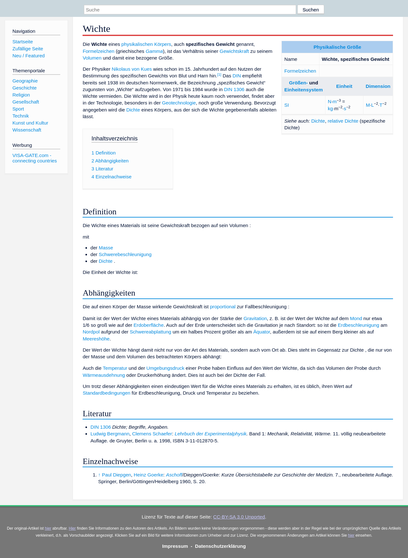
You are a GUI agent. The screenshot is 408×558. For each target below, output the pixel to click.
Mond (356, 318)
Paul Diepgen (116, 474)
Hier (72, 528)
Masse (106, 247)
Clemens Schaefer (152, 433)
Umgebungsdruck (165, 368)
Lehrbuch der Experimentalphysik (210, 433)
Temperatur (115, 368)
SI (286, 105)
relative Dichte (343, 121)
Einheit (344, 86)
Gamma (154, 51)
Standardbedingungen (106, 393)
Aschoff (174, 474)
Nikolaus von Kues (132, 69)
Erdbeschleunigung (358, 325)
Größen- (298, 82)
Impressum (175, 546)
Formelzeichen (300, 71)
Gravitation (255, 318)
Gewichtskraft (234, 51)
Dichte (318, 121)
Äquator (261, 331)
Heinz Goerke (148, 474)
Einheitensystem (303, 89)
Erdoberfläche (149, 325)
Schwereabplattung (150, 331)
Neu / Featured (28, 55)
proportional (223, 306)
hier (48, 528)
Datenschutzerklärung (220, 546)
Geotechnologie (179, 102)
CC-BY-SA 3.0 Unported (239, 516)
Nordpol (91, 331)
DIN (237, 75)
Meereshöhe (96, 338)
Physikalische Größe (337, 47)
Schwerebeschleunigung (125, 254)
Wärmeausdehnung (104, 375)
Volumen (92, 58)
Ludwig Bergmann (110, 433)
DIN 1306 (234, 89)
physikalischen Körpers (146, 44)
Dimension (378, 86)
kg (330, 108)
